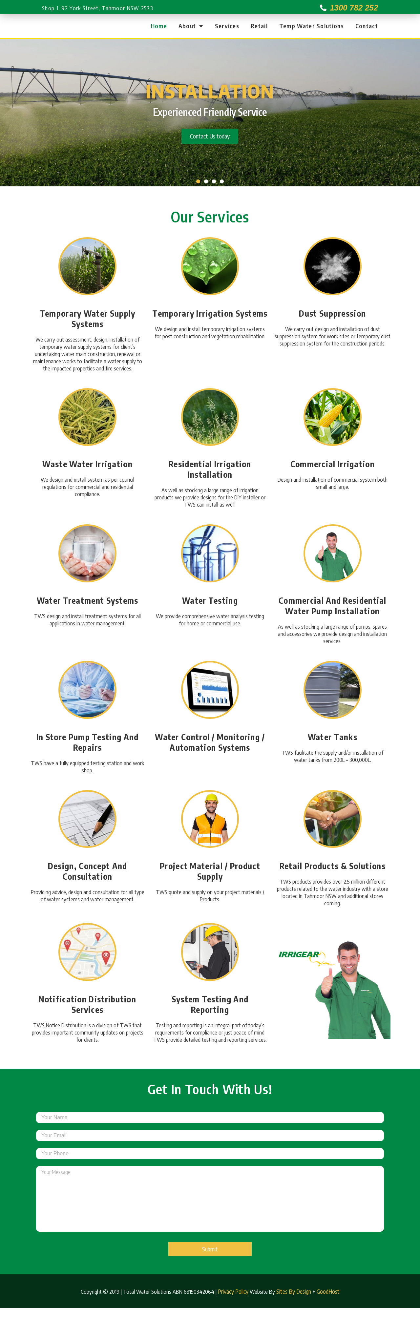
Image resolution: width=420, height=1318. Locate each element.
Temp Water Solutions (311, 30)
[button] (198, 191)
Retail (259, 30)
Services (227, 30)
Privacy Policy (233, 1301)
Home (159, 30)
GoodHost (328, 1301)
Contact (366, 30)
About (190, 31)
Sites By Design (293, 1301)
